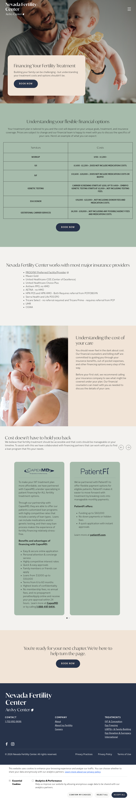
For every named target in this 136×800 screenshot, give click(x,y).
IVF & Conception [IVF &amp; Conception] (113, 722)
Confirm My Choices (80, 795)
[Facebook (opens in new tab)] (6, 744)
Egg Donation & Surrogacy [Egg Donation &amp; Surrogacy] (118, 733)
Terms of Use (124, 754)
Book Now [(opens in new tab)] (68, 227)
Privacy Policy (105, 754)
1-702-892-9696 (13, 722)
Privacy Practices (84, 754)
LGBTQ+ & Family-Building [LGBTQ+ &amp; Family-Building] (118, 729)
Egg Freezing (111, 725)
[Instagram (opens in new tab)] (12, 744)
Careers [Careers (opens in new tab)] (59, 729)
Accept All (119, 795)
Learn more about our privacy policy (83, 772)
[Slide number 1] (67, 618)
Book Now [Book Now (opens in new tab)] (26, 84)
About (58, 722)
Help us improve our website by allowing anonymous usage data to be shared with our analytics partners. (81, 784)
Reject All (102, 795)
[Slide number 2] (69, 618)
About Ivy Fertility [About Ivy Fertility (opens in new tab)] (63, 725)
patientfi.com (98, 535)
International (111, 737)
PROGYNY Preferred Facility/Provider (46, 272)
